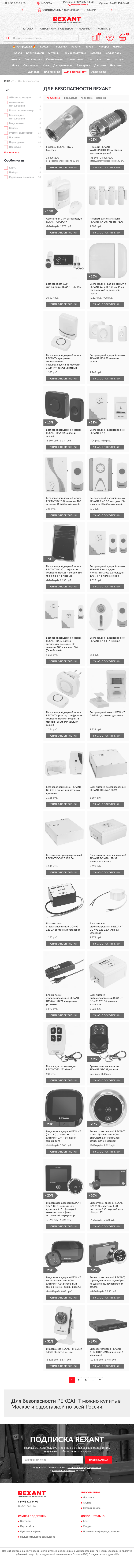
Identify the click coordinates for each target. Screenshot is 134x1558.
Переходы (15, 147)
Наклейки (14, 137)
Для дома (116, 65)
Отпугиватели (35, 53)
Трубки (90, 46)
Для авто (100, 65)
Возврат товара (91, 1508)
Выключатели (33, 59)
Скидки (87, 1526)
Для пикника (52, 72)
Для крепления (62, 65)
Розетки (76, 46)
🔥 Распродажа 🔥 (24, 46)
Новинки (85, 29)
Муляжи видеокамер (21, 133)
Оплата (87, 1503)
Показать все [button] (11, 152)
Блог (85, 1521)
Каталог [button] (28, 29)
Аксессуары (98, 72)
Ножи (15, 65)
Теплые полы (113, 53)
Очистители (31, 65)
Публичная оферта (30, 1532)
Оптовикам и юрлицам (56, 29)
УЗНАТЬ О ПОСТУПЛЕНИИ (63, 168)
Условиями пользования (63, 1470)
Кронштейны (75, 59)
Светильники (54, 59)
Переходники (16, 142)
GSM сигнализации (20, 97)
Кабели (44, 46)
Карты (12, 168)
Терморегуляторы (74, 53)
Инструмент (95, 59)
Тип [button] (6, 90)
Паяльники (60, 46)
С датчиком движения (21, 177)
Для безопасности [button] (75, 72)
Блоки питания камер (21, 110)
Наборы (104, 46)
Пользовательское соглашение (37, 1537)
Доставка (88, 1497)
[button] (78, 4)
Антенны (53, 53)
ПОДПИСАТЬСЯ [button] (98, 1460)
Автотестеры (115, 59)
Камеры (13, 128)
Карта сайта (27, 1526)
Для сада (34, 72)
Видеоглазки (16, 123)
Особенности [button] (14, 160)
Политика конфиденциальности (101, 1532)
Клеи (46, 65)
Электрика (83, 65)
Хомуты (15, 59)
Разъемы (95, 53)
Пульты (17, 53)
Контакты (104, 29)
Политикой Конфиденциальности (84, 1467)
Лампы (117, 46)
